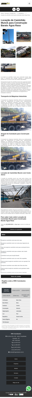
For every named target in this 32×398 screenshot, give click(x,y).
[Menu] (29, 3)
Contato (16, 378)
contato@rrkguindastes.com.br (16, 352)
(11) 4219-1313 (9, 224)
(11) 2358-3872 (16, 345)
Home (16, 359)
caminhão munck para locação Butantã (10, 255)
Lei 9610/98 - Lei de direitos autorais (9, 328)
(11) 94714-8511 (16, 347)
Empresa (16, 363)
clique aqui (17, 224)
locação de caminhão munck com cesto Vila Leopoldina (14, 258)
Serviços (16, 373)
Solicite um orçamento (16, 229)
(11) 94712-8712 (16, 349)
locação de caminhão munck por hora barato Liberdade (14, 272)
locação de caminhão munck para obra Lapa (11, 240)
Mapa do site (16, 382)
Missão (16, 368)
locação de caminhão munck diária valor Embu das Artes (14, 265)
